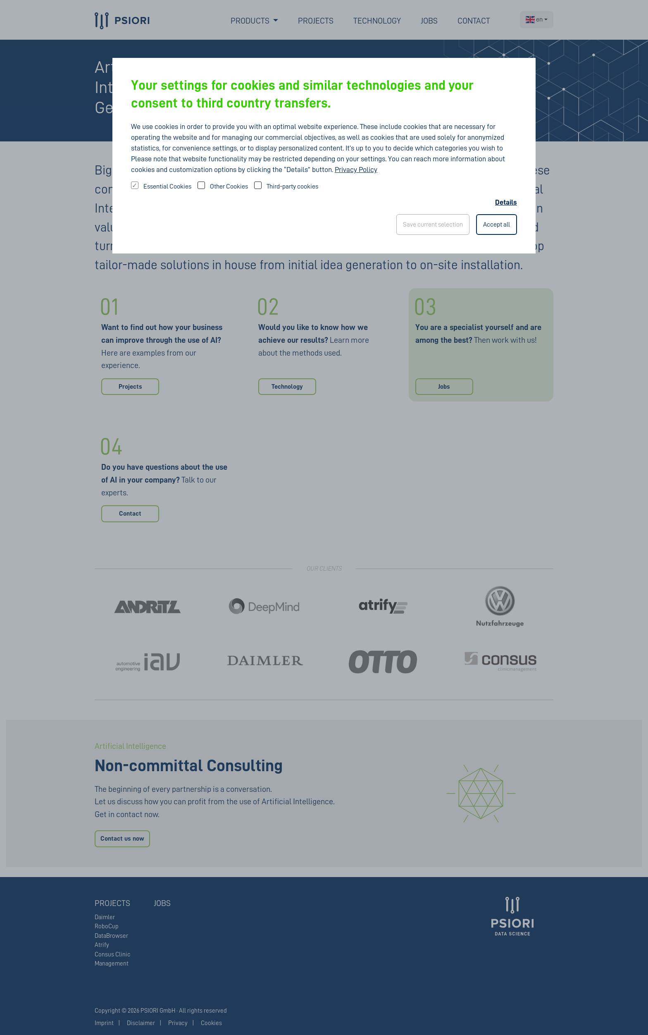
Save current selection (433, 224)
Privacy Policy (356, 169)
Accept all (496, 224)
